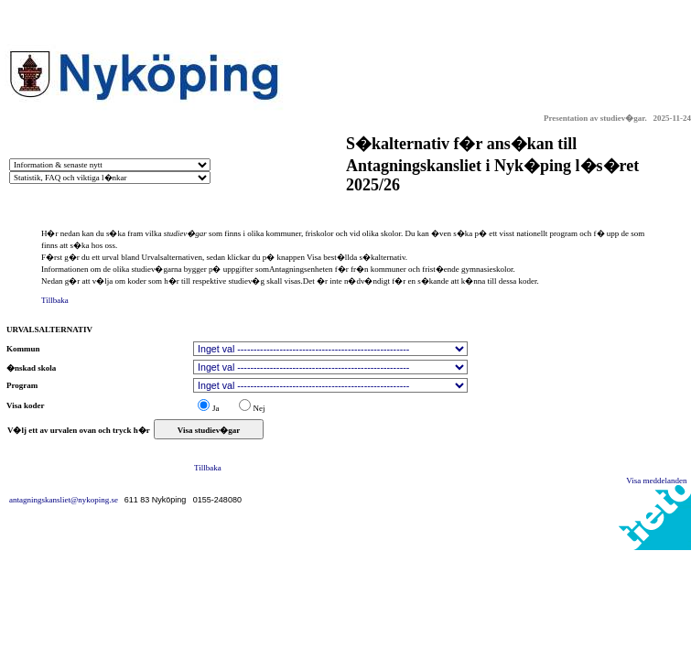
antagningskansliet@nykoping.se (66, 499)
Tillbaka (55, 300)
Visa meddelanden (658, 480)
